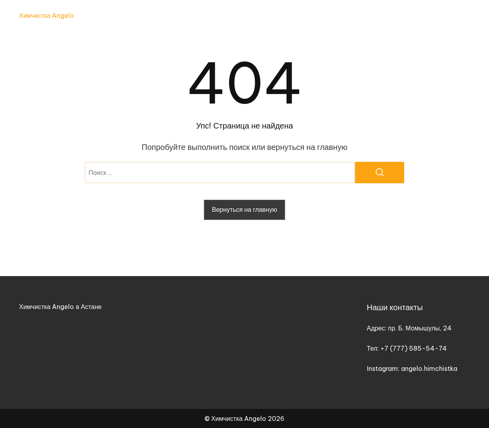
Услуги (293, 16)
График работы (402, 16)
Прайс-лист (344, 16)
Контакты (455, 16)
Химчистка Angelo (46, 15)
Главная (254, 16)
